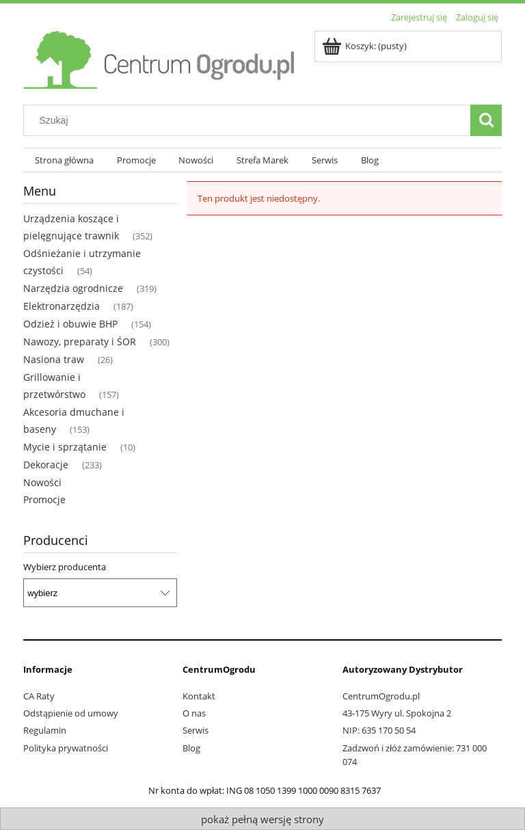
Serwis (195, 730)
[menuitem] (64, 160)
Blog (191, 748)
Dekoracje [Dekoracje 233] (45, 464)
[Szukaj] (486, 120)
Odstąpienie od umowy (70, 713)
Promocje (44, 499)
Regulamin (44, 730)
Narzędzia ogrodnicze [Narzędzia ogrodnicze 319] (73, 288)
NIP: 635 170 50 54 (379, 730)
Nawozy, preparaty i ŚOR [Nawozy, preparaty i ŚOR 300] (79, 341)
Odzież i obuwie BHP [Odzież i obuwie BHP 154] (70, 323)
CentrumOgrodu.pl (381, 696)
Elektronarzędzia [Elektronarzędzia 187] (61, 305)
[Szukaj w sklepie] (250, 120)
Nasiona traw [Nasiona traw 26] (53, 359)
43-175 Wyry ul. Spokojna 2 (396, 713)
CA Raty (39, 696)
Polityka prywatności (65, 748)
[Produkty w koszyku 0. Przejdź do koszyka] (365, 46)
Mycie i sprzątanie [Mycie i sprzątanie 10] (65, 446)
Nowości (42, 482)
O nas (194, 713)
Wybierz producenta (64, 567)
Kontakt (199, 696)
